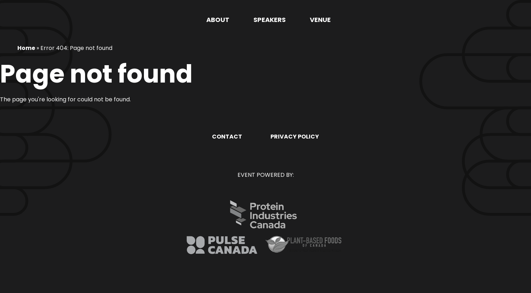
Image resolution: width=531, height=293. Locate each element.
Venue (320, 19)
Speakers (269, 19)
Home (26, 48)
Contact (227, 137)
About (217, 19)
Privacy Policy (294, 137)
